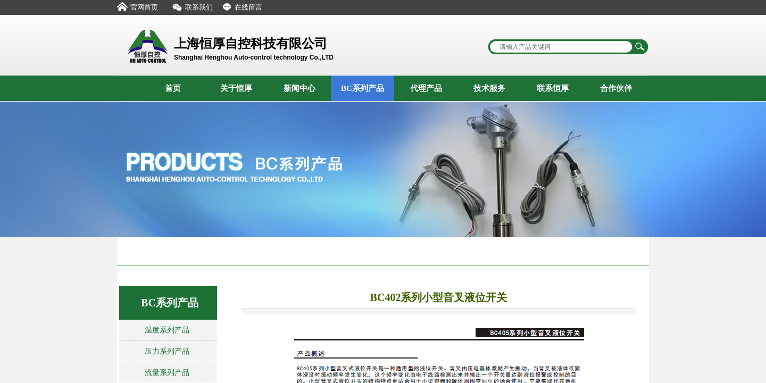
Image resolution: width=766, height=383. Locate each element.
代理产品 (426, 88)
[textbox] (561, 47)
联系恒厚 (553, 88)
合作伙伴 (616, 88)
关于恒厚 (236, 88)
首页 (173, 88)
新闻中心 (299, 88)
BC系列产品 (362, 88)
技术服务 (489, 88)
